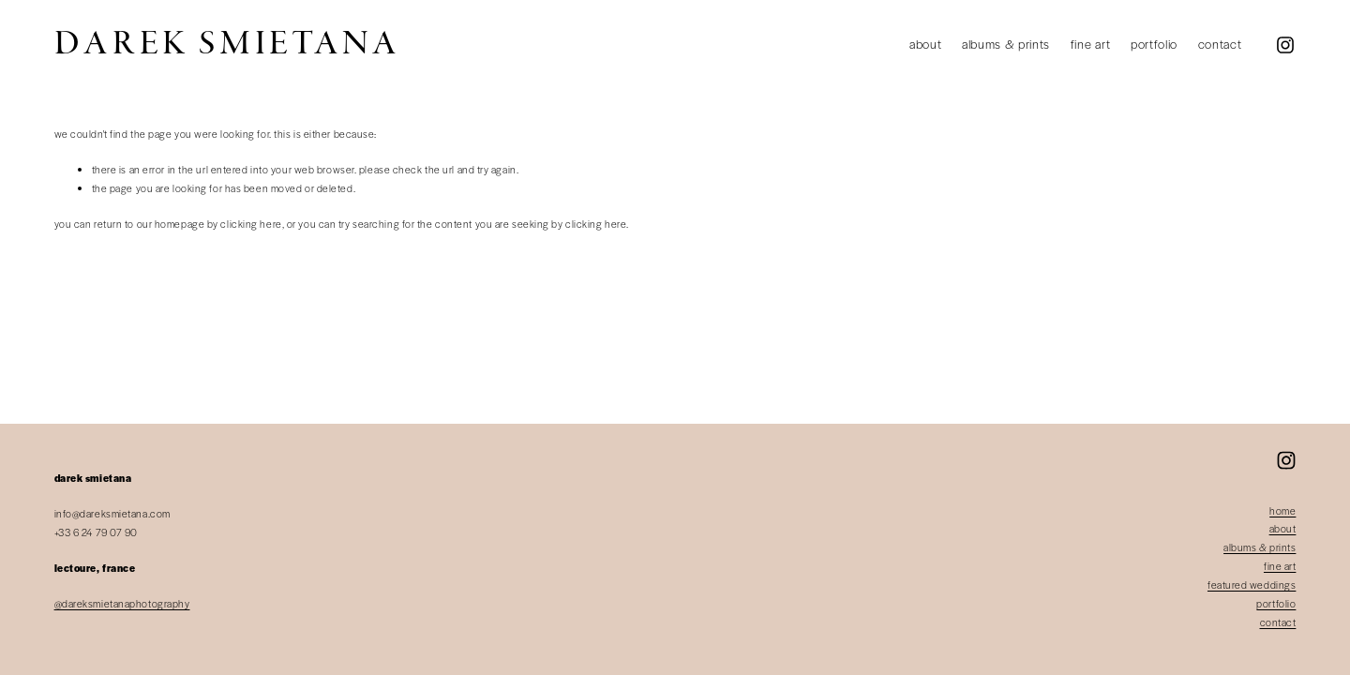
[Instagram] (1285, 45)
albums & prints (1259, 547)
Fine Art (1090, 44)
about (1283, 528)
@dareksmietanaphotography (122, 603)
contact (1278, 622)
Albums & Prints (1006, 44)
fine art (1280, 566)
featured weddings (1252, 585)
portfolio (1276, 603)
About (925, 44)
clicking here (250, 224)
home (1282, 510)
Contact (1220, 44)
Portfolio (1154, 44)
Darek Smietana (227, 43)
